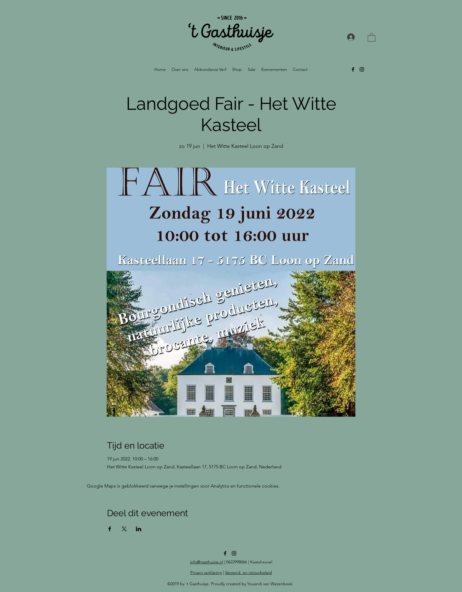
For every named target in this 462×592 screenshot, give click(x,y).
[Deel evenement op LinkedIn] (138, 528)
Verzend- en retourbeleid (248, 572)
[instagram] (362, 69)
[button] (371, 37)
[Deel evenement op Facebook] (110, 528)
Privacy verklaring (206, 572)
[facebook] (353, 69)
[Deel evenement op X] (124, 528)
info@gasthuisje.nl (206, 562)
